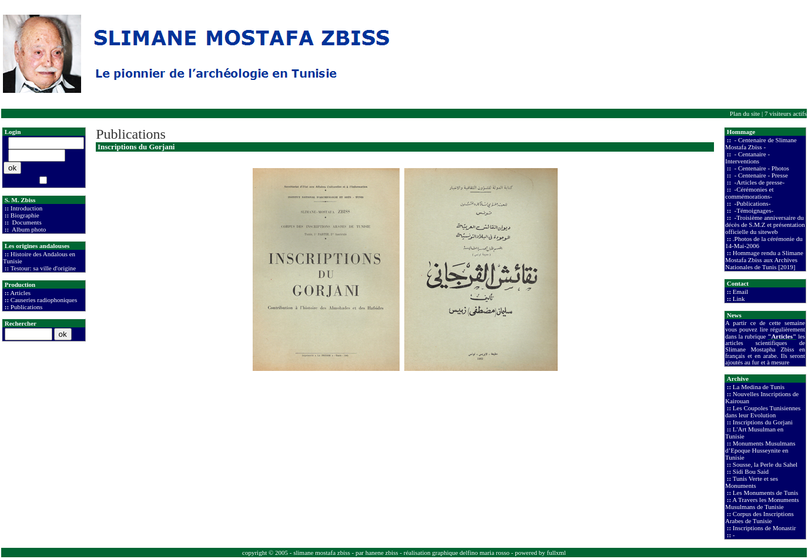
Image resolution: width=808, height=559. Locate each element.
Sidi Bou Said (751, 471)
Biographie (25, 215)
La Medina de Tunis (758, 386)
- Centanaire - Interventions (747, 157)
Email (740, 291)
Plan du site (745, 113)
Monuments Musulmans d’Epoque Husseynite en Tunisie (760, 450)
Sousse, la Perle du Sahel (765, 464)
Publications (26, 306)
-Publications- (751, 203)
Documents (26, 222)
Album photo (28, 229)
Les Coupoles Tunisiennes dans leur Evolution (762, 411)
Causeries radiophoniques (44, 299)
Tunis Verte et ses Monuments (751, 482)
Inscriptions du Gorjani (763, 422)
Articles (20, 292)
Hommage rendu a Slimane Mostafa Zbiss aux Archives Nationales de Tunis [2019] (764, 259)
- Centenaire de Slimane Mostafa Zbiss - (761, 143)
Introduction (26, 208)
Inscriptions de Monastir (764, 527)
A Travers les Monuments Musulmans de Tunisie (762, 503)
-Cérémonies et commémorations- (749, 193)
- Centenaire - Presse (760, 175)
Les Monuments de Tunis (766, 492)
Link (739, 298)
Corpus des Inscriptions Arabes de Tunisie (759, 517)
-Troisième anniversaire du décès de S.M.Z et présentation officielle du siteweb (765, 224)
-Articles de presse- (758, 182)
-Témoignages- (753, 210)
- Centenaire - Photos (761, 168)
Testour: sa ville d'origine (43, 268)
